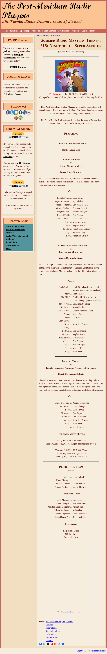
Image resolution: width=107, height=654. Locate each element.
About (92, 31)
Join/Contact (50, 31)
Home (5, 31)
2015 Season (55, 35)
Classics (49, 640)
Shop (40, 31)
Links (84, 31)
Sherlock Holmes (53, 631)
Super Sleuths (51, 628)
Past (33, 31)
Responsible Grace (67, 612)
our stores (7, 156)
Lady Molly (51, 634)
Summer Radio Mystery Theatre (59, 621)
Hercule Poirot (52, 637)
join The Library (22, 163)
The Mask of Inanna (15, 226)
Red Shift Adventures (15, 229)
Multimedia (63, 31)
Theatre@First (12, 245)
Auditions (14, 31)
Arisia (8, 248)
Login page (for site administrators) (92, 651)
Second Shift (11, 242)
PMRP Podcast (18, 67)
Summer (49, 625)
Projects (75, 31)
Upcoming (24, 31)
